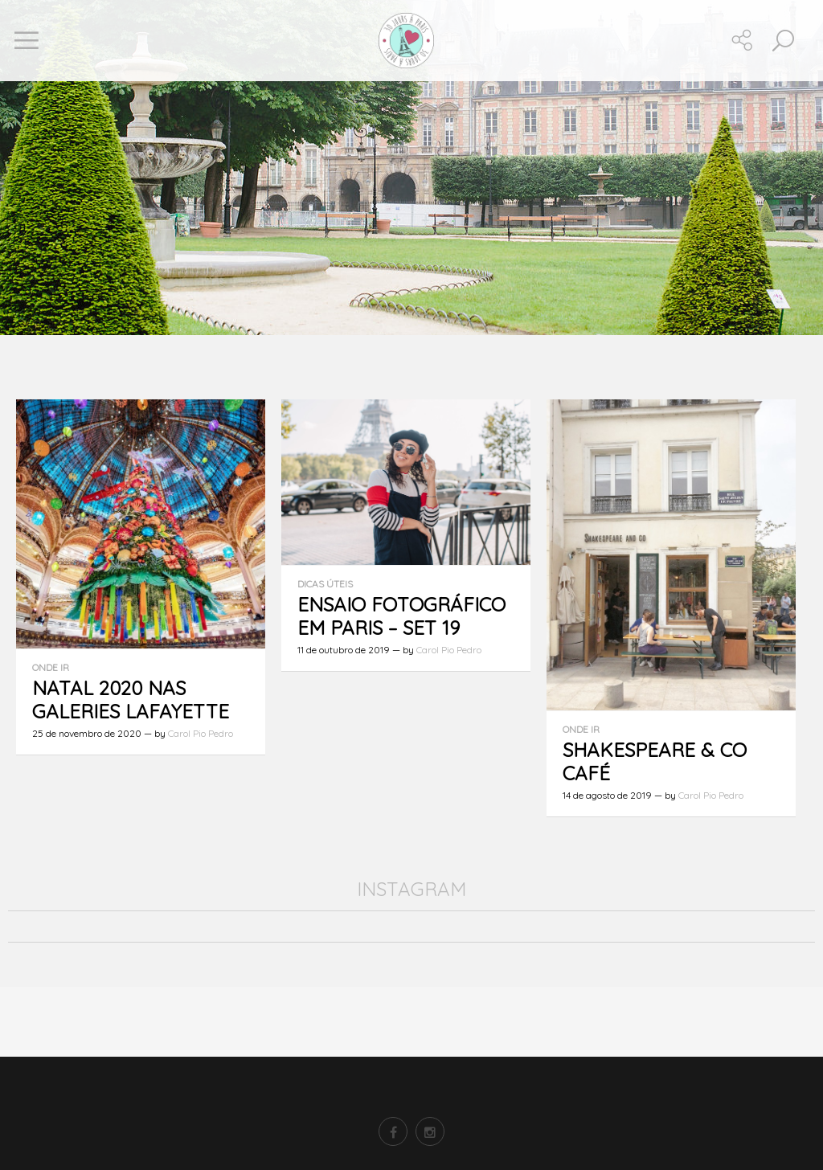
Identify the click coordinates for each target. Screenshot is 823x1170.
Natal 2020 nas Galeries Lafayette (130, 699)
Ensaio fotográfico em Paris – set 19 (401, 616)
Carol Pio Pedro (200, 733)
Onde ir (50, 667)
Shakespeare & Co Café (655, 761)
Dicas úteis (325, 584)
